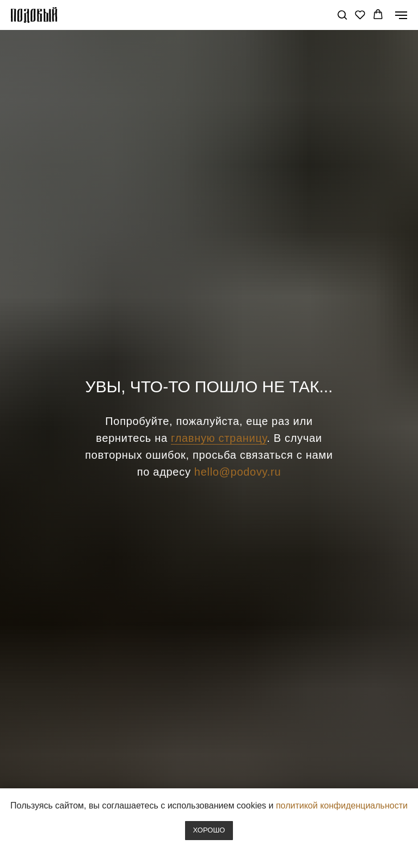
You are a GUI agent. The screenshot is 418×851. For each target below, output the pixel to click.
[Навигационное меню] (401, 15)
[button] (342, 14)
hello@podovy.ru (237, 472)
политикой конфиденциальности (342, 805)
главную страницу (219, 438)
